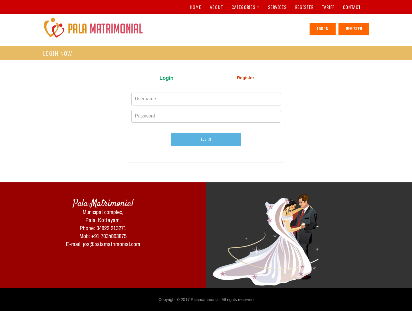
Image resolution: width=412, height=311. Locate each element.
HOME (195, 7)
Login (166, 78)
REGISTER (304, 7)
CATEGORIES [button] (245, 7)
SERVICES (277, 7)
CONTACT (351, 7)
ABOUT (216, 7)
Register (354, 28)
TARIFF (328, 7)
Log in (322, 28)
